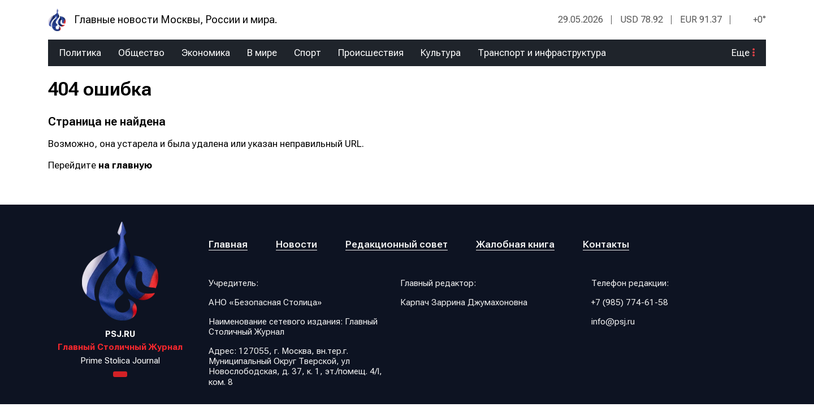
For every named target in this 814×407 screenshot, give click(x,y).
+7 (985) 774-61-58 (629, 302)
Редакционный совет (396, 244)
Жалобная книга (515, 244)
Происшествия (371, 53)
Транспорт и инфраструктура (542, 53)
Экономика (205, 53)
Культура (441, 53)
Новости (296, 244)
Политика (80, 53)
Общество (141, 53)
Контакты (606, 244)
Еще (743, 53)
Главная (228, 244)
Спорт (307, 53)
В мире (262, 53)
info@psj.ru (613, 322)
